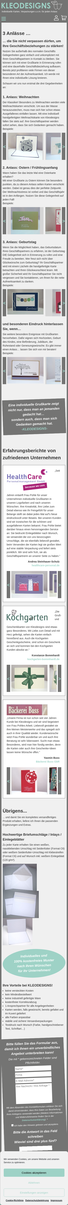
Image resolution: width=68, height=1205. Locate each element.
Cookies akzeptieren (34, 1172)
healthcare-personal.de (45, 565)
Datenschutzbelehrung (37, 1200)
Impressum (56, 1200)
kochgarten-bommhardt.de (43, 659)
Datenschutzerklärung (33, 1120)
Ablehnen (34, 1182)
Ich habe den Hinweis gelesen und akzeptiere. (35, 1125)
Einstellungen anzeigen (34, 1192)
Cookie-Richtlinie (15, 1200)
